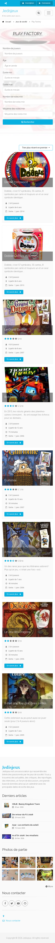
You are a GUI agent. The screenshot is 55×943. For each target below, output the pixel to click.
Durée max (8, 84)
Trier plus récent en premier (35, 147)
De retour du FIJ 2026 (22, 814)
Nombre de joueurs (12, 48)
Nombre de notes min (13, 96)
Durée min (7, 72)
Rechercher (27, 122)
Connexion (44, 3)
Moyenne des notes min (14, 108)
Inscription (28, 3)
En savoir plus (14, 218)
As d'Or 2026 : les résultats (25, 835)
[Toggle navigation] (49, 13)
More (49, 886)
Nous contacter (11, 920)
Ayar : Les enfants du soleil (25, 825)
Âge (4, 60)
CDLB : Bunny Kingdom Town (26, 804)
